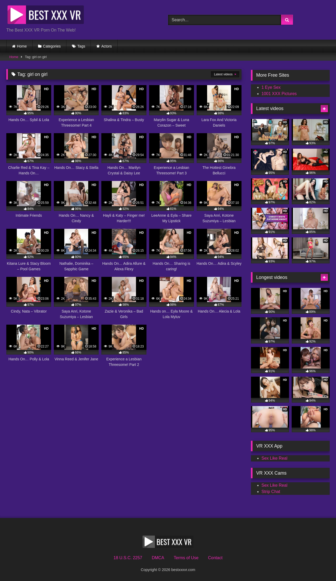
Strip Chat (270, 491)
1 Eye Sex (271, 87)
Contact (215, 558)
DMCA (158, 558)
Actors (106, 46)
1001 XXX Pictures (279, 93)
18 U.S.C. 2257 (127, 558)
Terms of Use (186, 558)
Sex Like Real (274, 458)
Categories (52, 46)
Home (22, 46)
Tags (81, 46)
